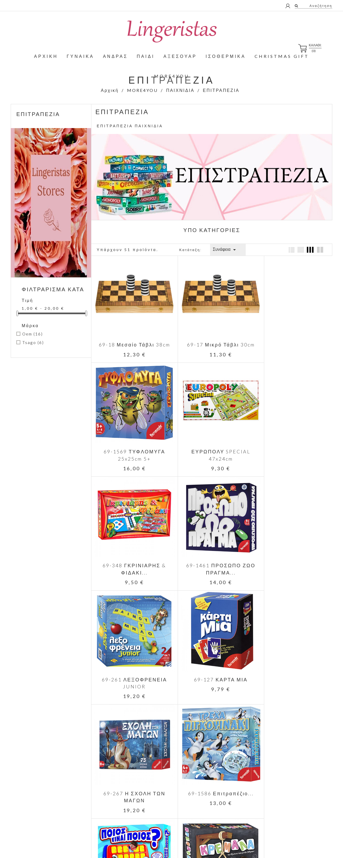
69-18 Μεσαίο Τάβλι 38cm (131, 338)
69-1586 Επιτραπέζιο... (131, 662)
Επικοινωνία (202, 812)
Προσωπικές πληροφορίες (292, 771)
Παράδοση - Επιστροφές (212, 765)
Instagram (318, 729)
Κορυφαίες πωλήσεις (131, 781)
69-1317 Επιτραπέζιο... (292, 662)
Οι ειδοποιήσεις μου (286, 810)
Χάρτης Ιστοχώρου (207, 820)
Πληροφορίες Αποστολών (213, 804)
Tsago (33, 342)
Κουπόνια (278, 802)
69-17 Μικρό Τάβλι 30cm (211, 338)
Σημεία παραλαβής (207, 828)
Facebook (302, 729)
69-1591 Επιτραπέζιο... (211, 662)
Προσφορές (124, 765)
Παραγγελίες (280, 779)
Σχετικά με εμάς (205, 789)
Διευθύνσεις (280, 794)
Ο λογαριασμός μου (294, 761)
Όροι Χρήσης (203, 781)
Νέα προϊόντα (125, 773)
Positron (228, 846)
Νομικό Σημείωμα (206, 773)
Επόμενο (248, 685)
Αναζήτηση (320, 6)
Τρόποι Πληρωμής (207, 796)
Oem (32, 333)
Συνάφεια (225, 250)
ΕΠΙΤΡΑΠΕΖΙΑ (38, 114)
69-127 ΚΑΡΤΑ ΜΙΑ (211, 554)
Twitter (310, 729)
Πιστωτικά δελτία (284, 786)
